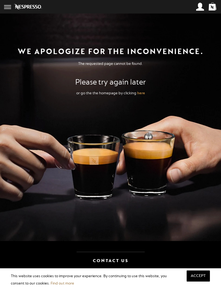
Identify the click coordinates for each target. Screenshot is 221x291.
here (141, 93)
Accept (198, 275)
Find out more (62, 283)
